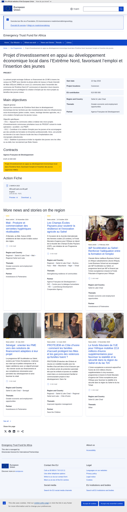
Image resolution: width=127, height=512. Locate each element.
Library (69, 42)
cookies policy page (41, 503)
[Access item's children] (21, 43)
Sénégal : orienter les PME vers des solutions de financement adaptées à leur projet (22, 349)
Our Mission (15, 42)
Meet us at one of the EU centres (56, 480)
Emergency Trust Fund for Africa (17, 445)
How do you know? (43, 1)
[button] (13, 197)
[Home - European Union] (14, 8)
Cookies (89, 480)
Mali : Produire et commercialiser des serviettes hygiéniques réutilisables (18, 227)
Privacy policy (91, 473)
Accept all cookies (89, 503)
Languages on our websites (96, 470)
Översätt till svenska (18, 25)
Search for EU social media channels (58, 490)
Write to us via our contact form (55, 477)
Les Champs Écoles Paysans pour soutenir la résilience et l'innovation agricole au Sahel (61, 227)
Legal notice (90, 477)
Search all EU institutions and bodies (100, 490)
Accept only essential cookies (112, 503)
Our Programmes (16, 48)
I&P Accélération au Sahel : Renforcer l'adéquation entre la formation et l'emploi (104, 250)
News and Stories (47, 42)
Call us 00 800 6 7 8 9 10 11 (54, 470)
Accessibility (91, 450)
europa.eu (19, 471)
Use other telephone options (54, 473)
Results (59, 42)
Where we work (30, 42)
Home (6, 42)
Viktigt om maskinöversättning (38, 25)
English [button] (74, 9)
